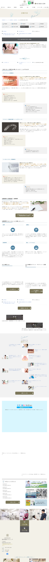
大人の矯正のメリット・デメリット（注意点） (25, 63)
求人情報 (39, 502)
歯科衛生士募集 (40, 506)
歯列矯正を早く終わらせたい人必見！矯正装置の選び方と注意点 (9, 34)
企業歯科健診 (28, 555)
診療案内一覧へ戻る (24, 283)
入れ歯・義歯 (16, 26)
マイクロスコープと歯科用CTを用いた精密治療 (29, 553)
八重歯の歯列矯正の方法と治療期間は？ (25, 34)
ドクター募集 (40, 504)
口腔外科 (33, 26)
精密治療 (42, 26)
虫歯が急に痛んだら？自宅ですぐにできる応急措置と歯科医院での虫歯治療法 (30, 506)
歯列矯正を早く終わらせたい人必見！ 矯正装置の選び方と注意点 (24, 190)
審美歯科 (28, 511)
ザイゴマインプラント (30, 515)
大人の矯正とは (6, 62)
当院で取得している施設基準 (40, 513)
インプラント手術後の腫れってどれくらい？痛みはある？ (30, 518)
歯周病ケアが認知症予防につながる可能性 (30, 501)
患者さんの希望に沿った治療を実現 (7, 501)
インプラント (7, 26)
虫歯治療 (28, 503)
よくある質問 (38, 511)
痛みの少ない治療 (6, 503)
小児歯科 (28, 509)
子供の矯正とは (21, 31)
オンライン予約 (39, 509)
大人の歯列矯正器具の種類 (30, 538)
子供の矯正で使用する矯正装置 (30, 530)
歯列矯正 (24, 26)
